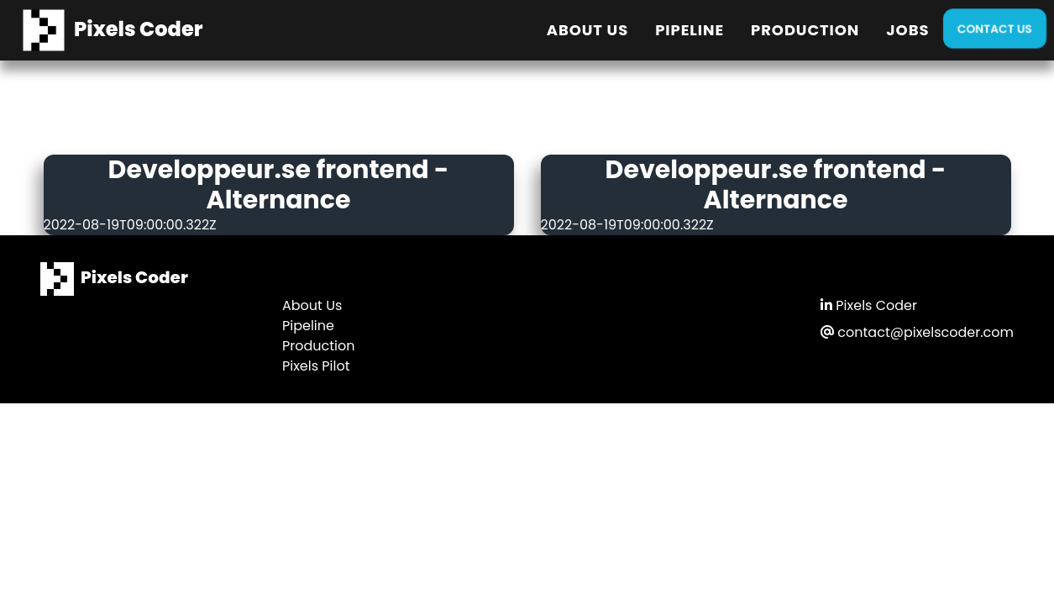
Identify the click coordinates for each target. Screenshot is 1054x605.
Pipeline (689, 29)
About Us (587, 29)
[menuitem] (587, 30)
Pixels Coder (869, 305)
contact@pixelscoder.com (917, 332)
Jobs (907, 29)
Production (805, 29)
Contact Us (995, 28)
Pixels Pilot (316, 366)
